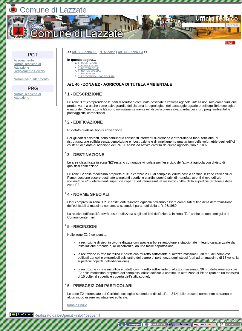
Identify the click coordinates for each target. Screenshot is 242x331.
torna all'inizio (77, 305)
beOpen (235, 320)
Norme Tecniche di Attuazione (27, 65)
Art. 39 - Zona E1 (84, 52)
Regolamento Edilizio (29, 71)
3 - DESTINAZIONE (88, 68)
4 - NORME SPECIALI (90, 71)
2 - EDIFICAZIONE (88, 65)
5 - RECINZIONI (86, 73)
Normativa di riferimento (31, 79)
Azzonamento (24, 60)
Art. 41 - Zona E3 (130, 52)
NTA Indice (107, 52)
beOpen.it (65, 315)
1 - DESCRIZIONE (87, 62)
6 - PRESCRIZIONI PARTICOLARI (96, 76)
